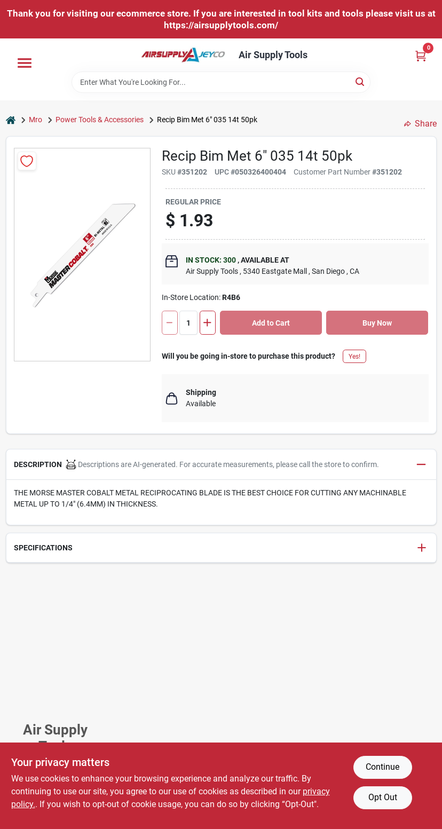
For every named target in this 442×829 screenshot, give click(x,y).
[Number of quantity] (188, 323)
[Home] (10, 119)
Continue (382, 767)
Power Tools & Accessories (100, 119)
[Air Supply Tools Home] (183, 55)
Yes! (354, 356)
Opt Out (382, 797)
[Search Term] (221, 82)
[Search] (360, 81)
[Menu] (24, 63)
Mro (35, 119)
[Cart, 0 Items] (420, 55)
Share (420, 124)
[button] (221, 464)
